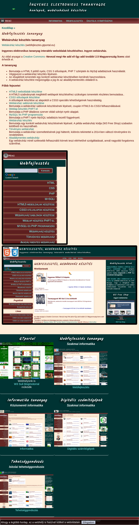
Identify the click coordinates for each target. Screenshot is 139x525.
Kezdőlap (7, 28)
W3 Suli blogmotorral (26, 383)
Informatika (55, 21)
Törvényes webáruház (21, 129)
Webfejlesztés (74, 21)
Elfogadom (88, 522)
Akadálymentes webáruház (24, 137)
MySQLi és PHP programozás (26, 114)
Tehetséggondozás (26, 510)
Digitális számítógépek (80, 448)
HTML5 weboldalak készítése (25, 91)
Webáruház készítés (13, 45)
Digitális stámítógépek (100, 21)
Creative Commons (34, 56)
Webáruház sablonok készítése (26, 103)
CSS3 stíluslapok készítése (24, 97)
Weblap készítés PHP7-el (23, 108)
